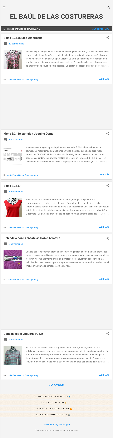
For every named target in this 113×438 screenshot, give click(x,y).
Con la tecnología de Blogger (56, 424)
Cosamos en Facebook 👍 (77, 403)
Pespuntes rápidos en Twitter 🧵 (75, 397)
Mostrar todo (100, 29)
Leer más (103, 79)
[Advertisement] (56, 106)
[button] (107, 38)
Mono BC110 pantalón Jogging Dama (28, 133)
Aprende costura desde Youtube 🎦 (74, 409)
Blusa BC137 (12, 186)
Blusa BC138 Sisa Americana (23, 38)
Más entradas (56, 385)
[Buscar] (109, 8)
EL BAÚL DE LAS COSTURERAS (56, 16)
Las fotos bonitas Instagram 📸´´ (74, 415)
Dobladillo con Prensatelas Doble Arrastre (32, 238)
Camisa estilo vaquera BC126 (23, 334)
